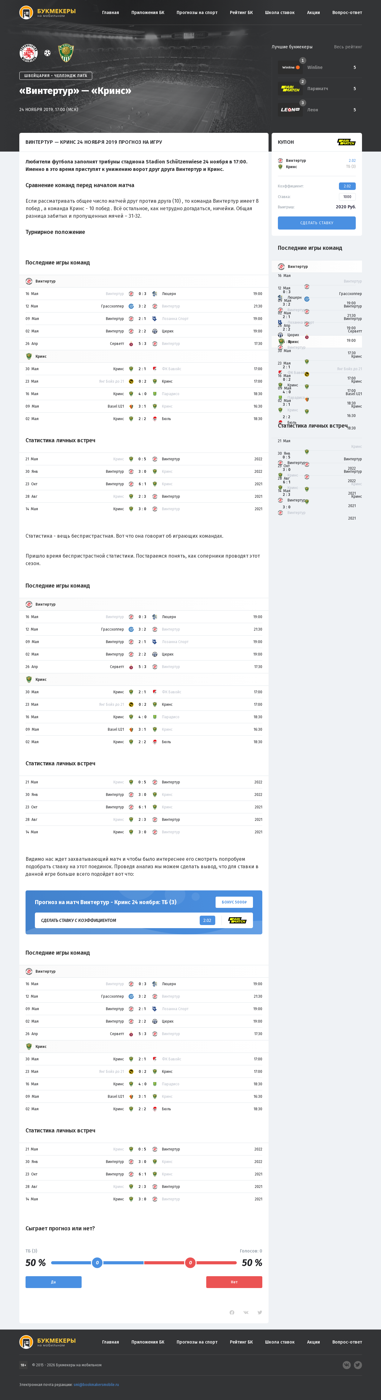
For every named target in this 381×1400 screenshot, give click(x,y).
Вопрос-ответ (347, 12)
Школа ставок (280, 12)
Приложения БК (147, 12)
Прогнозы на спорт (197, 12)
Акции (313, 12)
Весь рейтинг (348, 47)
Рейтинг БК (241, 12)
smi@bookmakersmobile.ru (96, 1385)
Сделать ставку (316, 223)
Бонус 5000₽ (234, 902)
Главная (110, 12)
